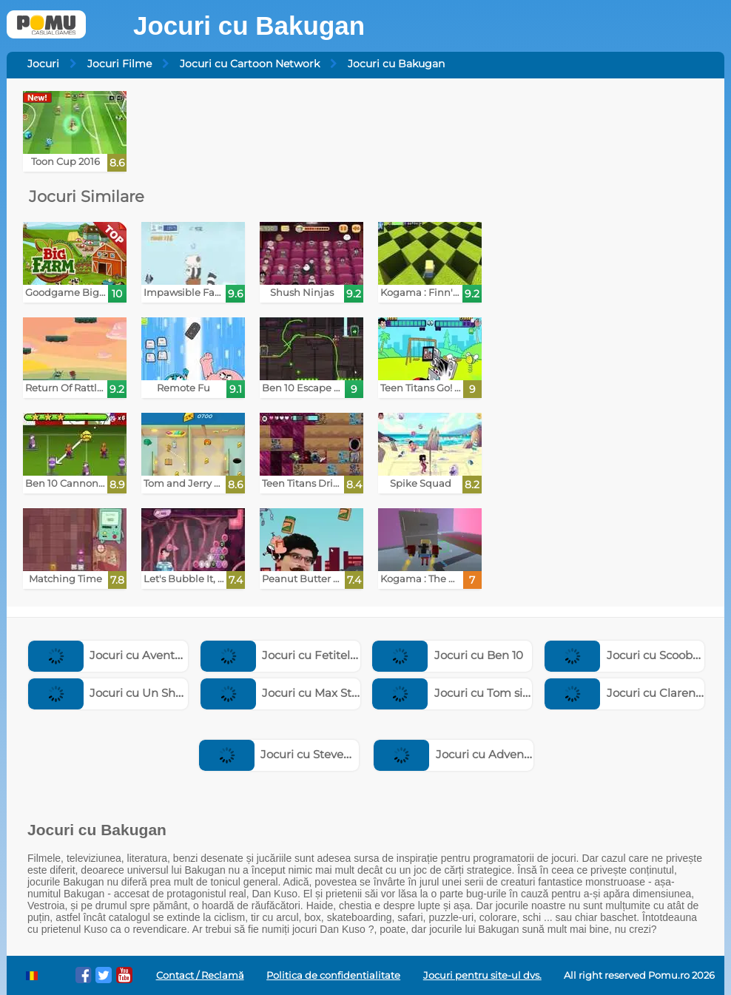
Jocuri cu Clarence (626, 693)
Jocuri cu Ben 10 (447, 655)
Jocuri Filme (119, 63)
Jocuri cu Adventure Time (476, 754)
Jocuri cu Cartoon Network (250, 63)
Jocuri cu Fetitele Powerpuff (309, 655)
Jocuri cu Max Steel (284, 693)
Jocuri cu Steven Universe (300, 754)
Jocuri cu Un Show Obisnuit (135, 693)
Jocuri (43, 63)
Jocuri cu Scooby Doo (634, 655)
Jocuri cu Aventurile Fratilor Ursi (147, 655)
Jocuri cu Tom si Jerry (462, 693)
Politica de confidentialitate (333, 975)
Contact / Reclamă (200, 975)
